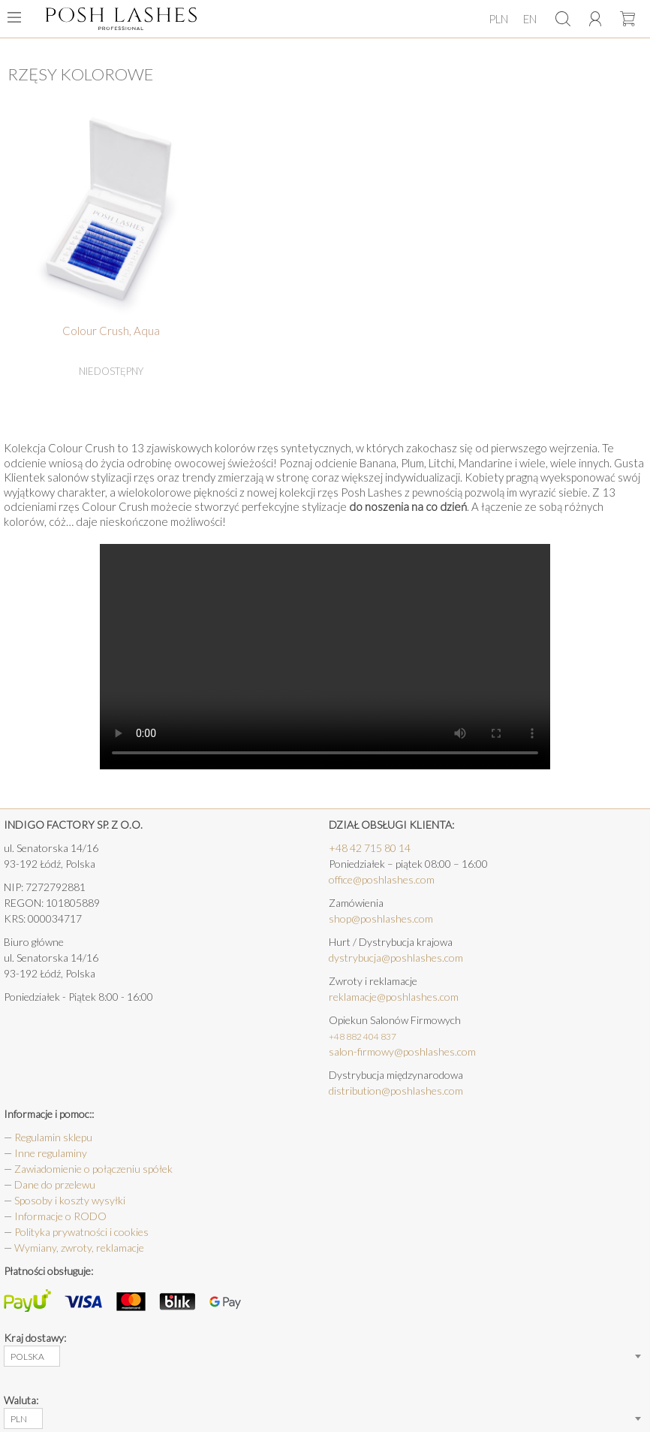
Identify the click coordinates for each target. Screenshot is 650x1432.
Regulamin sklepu (53, 1137)
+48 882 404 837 (362, 1036)
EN (530, 19)
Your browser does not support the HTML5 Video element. (325, 656)
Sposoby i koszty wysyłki (69, 1200)
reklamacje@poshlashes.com (394, 996)
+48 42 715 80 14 (370, 847)
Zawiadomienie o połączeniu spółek (93, 1168)
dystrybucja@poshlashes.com (396, 957)
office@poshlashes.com (382, 879)
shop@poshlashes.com (381, 918)
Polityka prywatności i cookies (81, 1231)
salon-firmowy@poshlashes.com (402, 1051)
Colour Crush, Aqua (111, 330)
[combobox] (32, 1356)
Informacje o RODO (60, 1216)
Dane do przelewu (54, 1184)
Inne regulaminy (50, 1153)
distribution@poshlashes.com (396, 1090)
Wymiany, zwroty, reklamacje (79, 1247)
